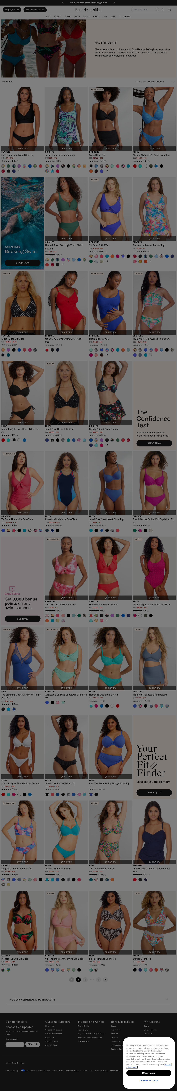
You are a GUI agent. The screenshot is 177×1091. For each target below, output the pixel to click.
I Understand (149, 1073)
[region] (149, 1063)
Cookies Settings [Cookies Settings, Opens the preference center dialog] (149, 1080)
